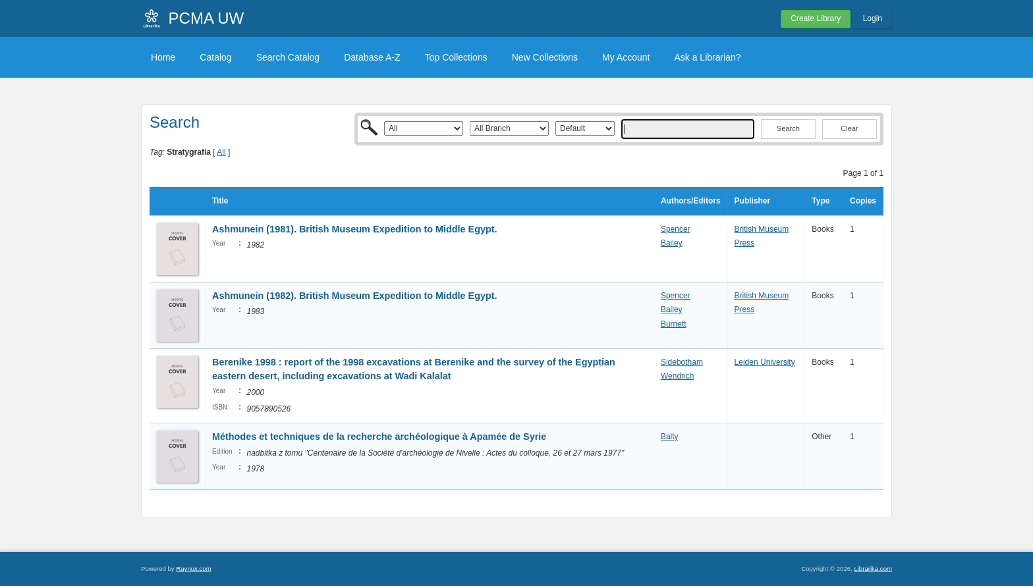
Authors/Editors (691, 200)
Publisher (753, 200)
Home (163, 57)
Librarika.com (873, 568)
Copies (863, 200)
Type (820, 200)
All (221, 152)
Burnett (673, 324)
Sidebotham (682, 362)
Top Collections (456, 57)
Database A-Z (372, 57)
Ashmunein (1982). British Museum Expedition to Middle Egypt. (354, 295)
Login (872, 18)
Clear (849, 128)
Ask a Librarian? (707, 57)
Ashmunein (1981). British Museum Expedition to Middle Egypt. (354, 229)
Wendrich (677, 376)
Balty (670, 436)
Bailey (672, 243)
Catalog (215, 57)
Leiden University (765, 362)
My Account (626, 57)
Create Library (816, 18)
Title (220, 200)
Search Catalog (288, 57)
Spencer (675, 229)
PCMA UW (206, 18)
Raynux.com (193, 568)
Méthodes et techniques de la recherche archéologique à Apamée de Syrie (379, 436)
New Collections (545, 57)
